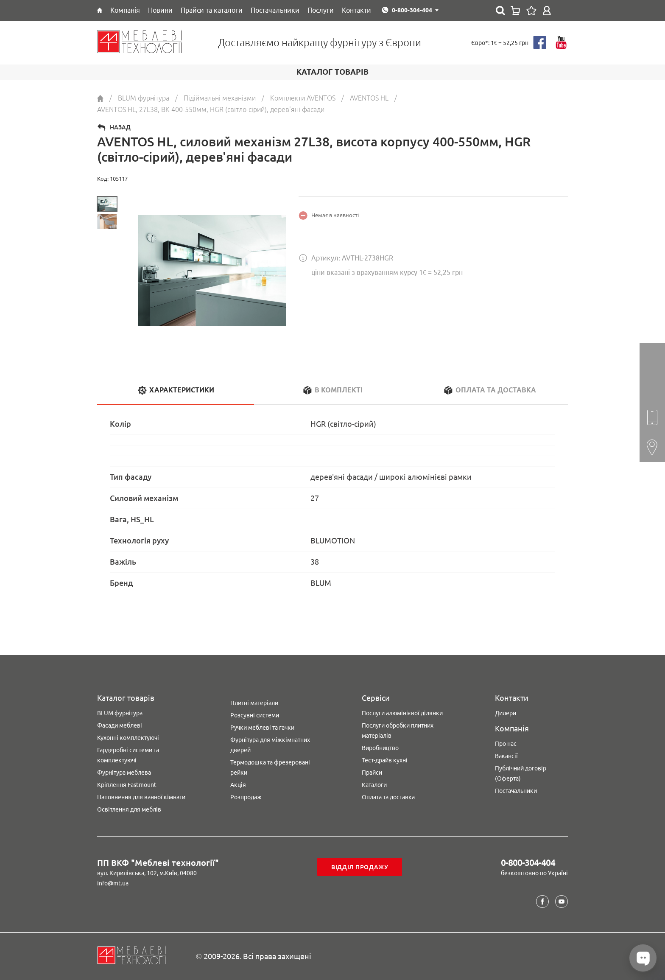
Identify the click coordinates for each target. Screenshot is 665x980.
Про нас (506, 743)
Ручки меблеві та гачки (262, 727)
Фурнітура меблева (124, 772)
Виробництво (380, 748)
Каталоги (374, 784)
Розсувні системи (254, 715)
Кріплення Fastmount (126, 784)
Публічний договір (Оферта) (520, 773)
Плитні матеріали (254, 703)
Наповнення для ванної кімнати (141, 797)
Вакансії (506, 756)
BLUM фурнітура (119, 713)
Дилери (505, 713)
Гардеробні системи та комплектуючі (128, 755)
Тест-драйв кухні (385, 760)
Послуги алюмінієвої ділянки (402, 713)
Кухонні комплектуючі (128, 737)
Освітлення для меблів (129, 809)
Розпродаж (246, 797)
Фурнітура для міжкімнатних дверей (270, 744)
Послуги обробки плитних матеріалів (397, 730)
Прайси (372, 772)
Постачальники (516, 790)
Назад (120, 127)
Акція (238, 784)
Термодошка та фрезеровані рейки (270, 767)
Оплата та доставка (388, 797)
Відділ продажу (359, 867)
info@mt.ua (113, 883)
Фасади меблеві (119, 725)
